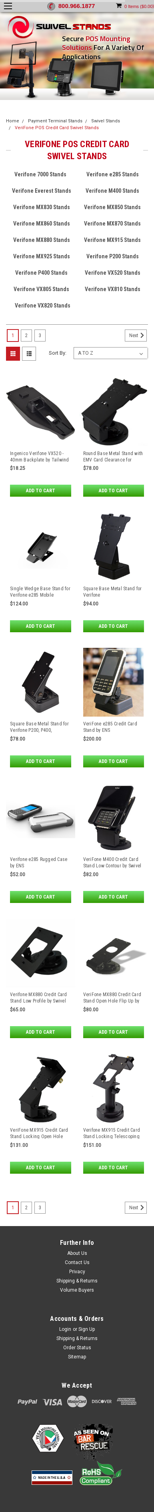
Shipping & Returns (77, 1281)
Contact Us (77, 1262)
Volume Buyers (77, 1290)
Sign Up (86, 1329)
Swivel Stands (105, 121)
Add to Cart (40, 490)
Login (65, 1329)
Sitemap (77, 1357)
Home (12, 121)
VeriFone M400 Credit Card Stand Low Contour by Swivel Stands (112, 866)
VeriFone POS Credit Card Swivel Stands (57, 127)
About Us (77, 1253)
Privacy (77, 1271)
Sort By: (57, 353)
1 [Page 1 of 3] (13, 335)
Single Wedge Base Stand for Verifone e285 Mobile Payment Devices (40, 595)
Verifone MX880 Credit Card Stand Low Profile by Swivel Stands (38, 1001)
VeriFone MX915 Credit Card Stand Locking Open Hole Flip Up (39, 1136)
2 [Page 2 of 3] (26, 335)
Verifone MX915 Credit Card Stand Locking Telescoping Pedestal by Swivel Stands (111, 1136)
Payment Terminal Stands (55, 121)
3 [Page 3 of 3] (40, 335)
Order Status (77, 1347)
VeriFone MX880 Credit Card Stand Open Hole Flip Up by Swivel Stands (112, 1001)
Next (138, 336)
